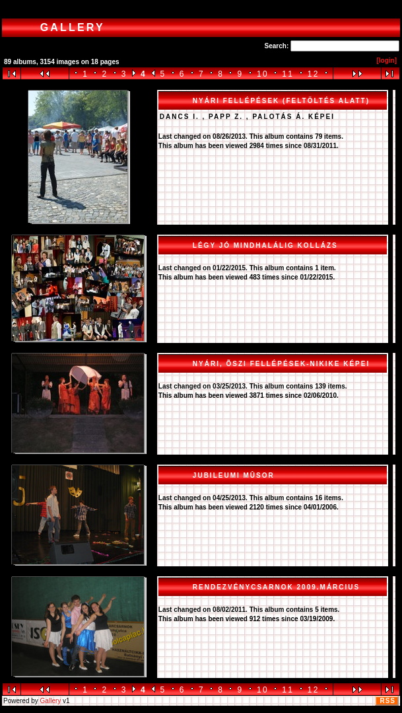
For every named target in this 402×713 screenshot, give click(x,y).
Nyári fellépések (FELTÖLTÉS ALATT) (281, 100)
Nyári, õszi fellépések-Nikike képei (281, 363)
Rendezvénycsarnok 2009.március (276, 587)
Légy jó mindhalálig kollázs (265, 245)
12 (313, 74)
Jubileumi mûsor (234, 475)
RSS (387, 700)
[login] (386, 60)
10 (263, 74)
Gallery (50, 700)
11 (288, 74)
